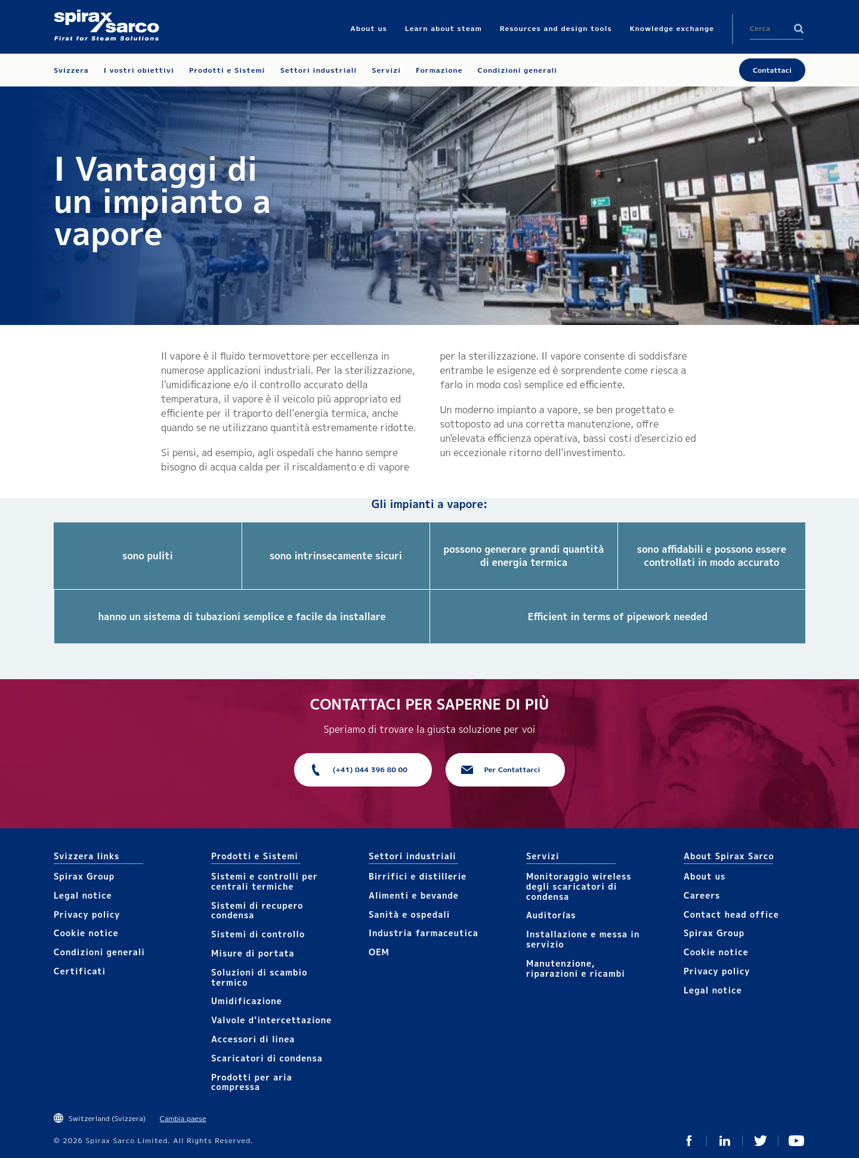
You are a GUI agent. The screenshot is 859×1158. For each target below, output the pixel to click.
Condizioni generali (99, 952)
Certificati (80, 971)
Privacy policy (87, 914)
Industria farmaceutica (423, 933)
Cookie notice (86, 933)
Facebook (689, 1140)
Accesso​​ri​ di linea (253, 1039)
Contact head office (731, 914)
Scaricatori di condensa (267, 1058)
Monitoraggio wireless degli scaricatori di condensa (579, 886)
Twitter (761, 1140)
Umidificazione (246, 1001)
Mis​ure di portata (253, 953)
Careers (702, 895)
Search (799, 28)
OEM (379, 952)
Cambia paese (183, 1118)
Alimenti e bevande (414, 895)
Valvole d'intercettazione (271, 1020)
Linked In (725, 1140)
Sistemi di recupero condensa (257, 910)
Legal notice (83, 895)
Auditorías (551, 915)
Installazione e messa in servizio (582, 939)
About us (704, 876)
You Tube (796, 1140)
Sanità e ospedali (409, 914)
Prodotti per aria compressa (251, 1082)
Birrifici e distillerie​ (417, 876)
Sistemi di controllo (258, 934)
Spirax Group (84, 876)
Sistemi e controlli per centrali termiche (264, 881)
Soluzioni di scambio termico (259, 977)
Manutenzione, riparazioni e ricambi (575, 968)
